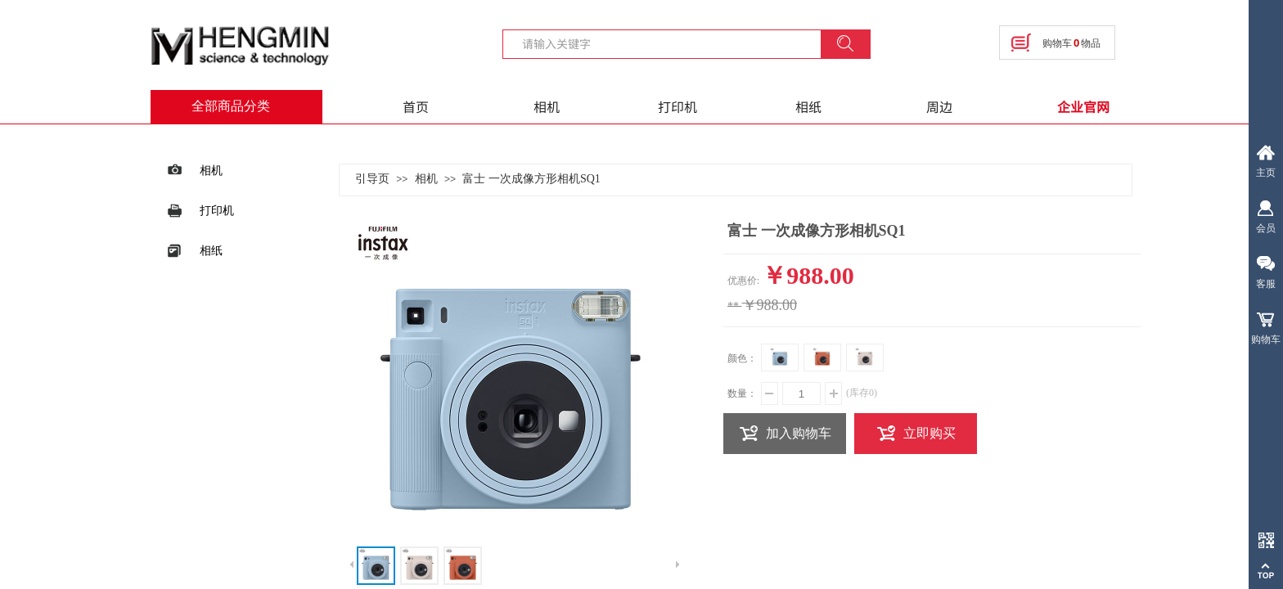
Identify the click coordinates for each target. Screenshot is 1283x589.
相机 (546, 106)
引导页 (372, 179)
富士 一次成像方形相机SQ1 (531, 179)
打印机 (677, 106)
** (733, 306)
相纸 (808, 106)
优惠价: (743, 280)
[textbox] (671, 43)
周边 (939, 106)
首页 (416, 106)
